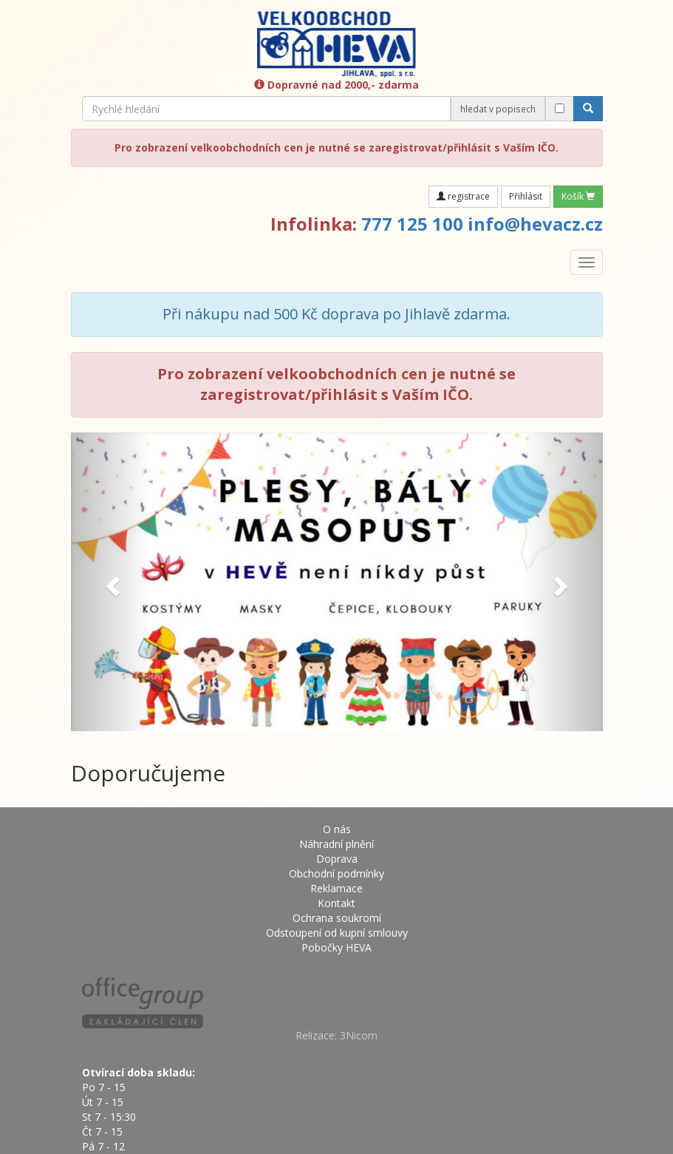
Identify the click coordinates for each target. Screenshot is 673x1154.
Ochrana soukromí (337, 918)
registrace (463, 196)
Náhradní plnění (336, 844)
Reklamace (336, 888)
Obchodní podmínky (336, 873)
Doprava (337, 859)
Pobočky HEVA (336, 947)
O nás (337, 829)
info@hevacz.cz (535, 223)
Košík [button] (578, 196)
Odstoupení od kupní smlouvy (337, 933)
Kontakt (336, 903)
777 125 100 (412, 223)
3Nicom (359, 1035)
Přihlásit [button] (525, 196)
